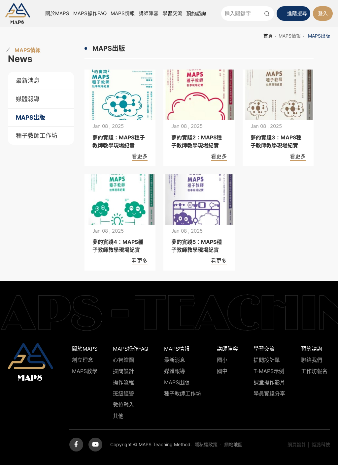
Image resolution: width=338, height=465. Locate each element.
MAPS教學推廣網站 (17, 13)
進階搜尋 (297, 13)
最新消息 (28, 80)
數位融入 (123, 404)
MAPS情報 (123, 13)
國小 (222, 360)
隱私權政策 (206, 444)
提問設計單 (267, 360)
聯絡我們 (311, 360)
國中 (222, 371)
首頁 (268, 36)
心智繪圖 (123, 360)
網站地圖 (233, 444)
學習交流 (172, 13)
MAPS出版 (30, 117)
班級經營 (123, 393)
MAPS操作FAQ (90, 13)
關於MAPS (57, 13)
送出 (266, 13)
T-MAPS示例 (269, 371)
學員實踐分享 (269, 393)
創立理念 (82, 360)
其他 (118, 416)
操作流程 (123, 382)
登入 (323, 13)
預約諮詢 (196, 13)
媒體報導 (28, 99)
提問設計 (123, 371)
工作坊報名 (314, 371)
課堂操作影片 (269, 382)
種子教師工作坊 (36, 135)
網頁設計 (296, 444)
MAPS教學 (84, 371)
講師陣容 (148, 13)
